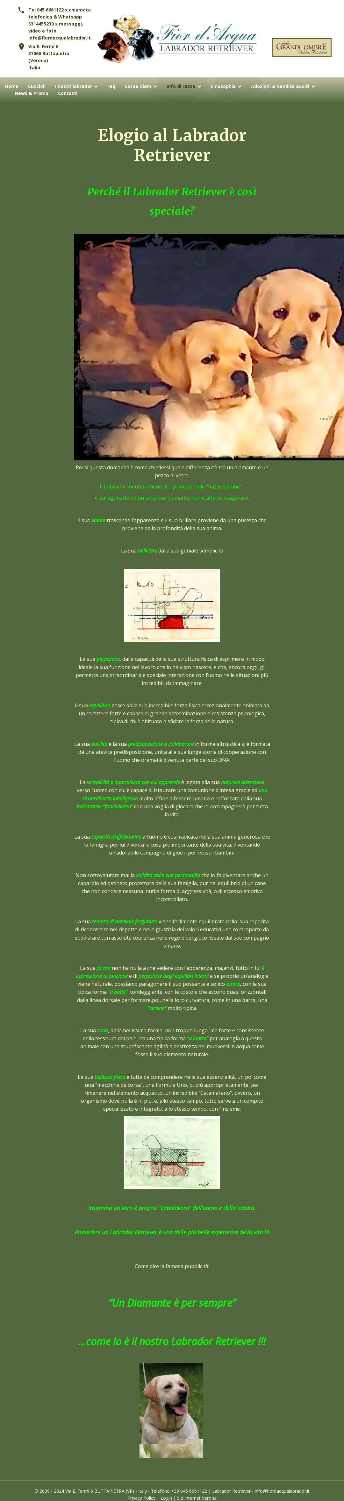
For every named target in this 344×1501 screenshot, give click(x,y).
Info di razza (181, 86)
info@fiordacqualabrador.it (59, 38)
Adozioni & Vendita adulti (280, 86)
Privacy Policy (141, 1498)
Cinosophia (223, 86)
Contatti (67, 93)
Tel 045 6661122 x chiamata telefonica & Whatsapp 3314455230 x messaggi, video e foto (59, 20)
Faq (111, 86)
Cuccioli (37, 86)
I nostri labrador (73, 86)
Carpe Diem (138, 86)
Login (166, 1498)
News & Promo (31, 93)
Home (11, 86)
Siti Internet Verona (197, 1498)
